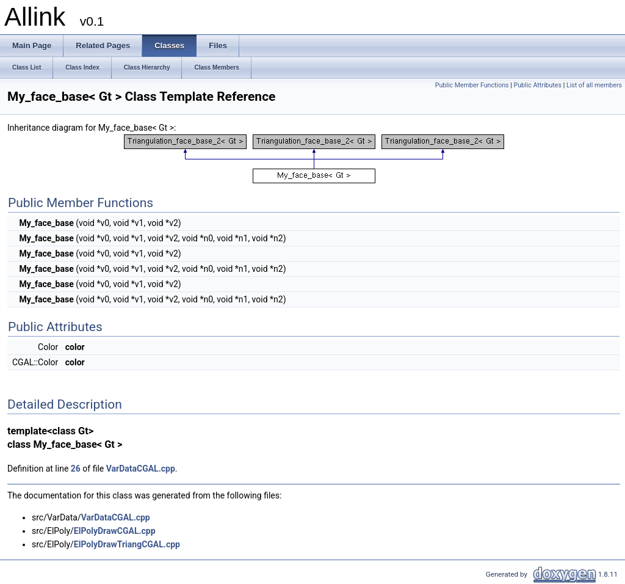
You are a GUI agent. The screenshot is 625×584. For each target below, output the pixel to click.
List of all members (594, 85)
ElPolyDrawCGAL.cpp (115, 531)
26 (76, 468)
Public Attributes (537, 85)
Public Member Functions (472, 85)
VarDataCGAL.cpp (140, 468)
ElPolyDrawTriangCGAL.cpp (127, 544)
